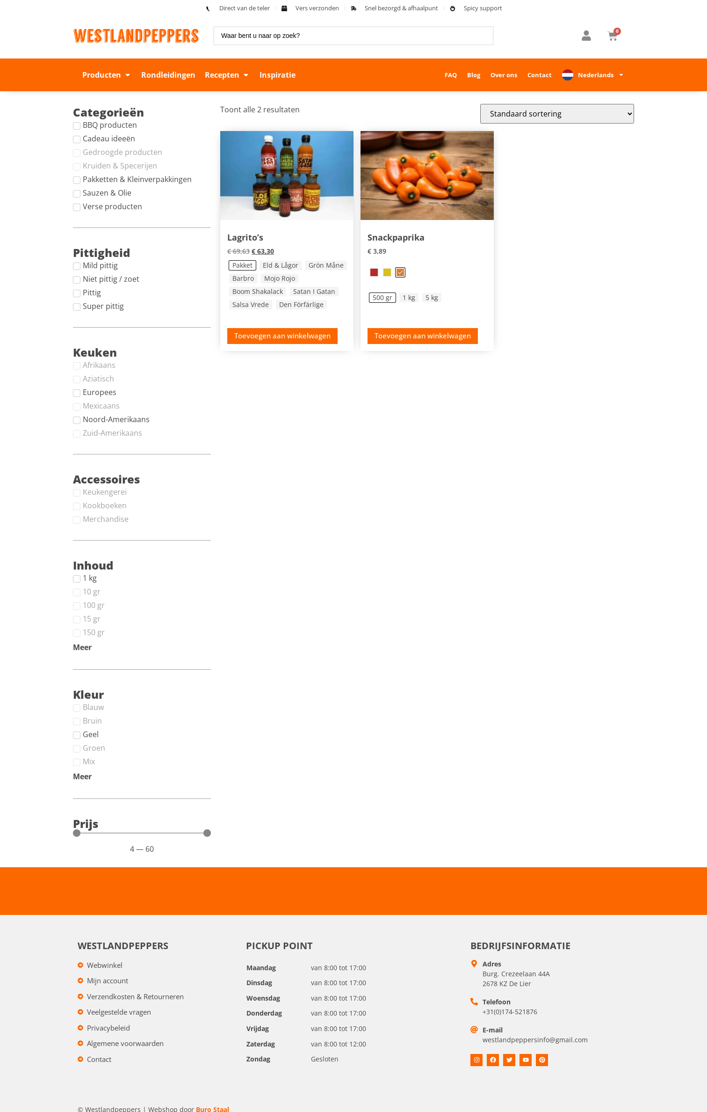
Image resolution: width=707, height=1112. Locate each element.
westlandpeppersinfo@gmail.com (535, 1039)
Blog (473, 75)
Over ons (504, 75)
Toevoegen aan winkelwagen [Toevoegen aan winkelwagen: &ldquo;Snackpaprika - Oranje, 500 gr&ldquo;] (423, 335)
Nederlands (601, 74)
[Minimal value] (142, 833)
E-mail (493, 1029)
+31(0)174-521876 (510, 1011)
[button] (107, 75)
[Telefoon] (474, 1001)
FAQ (451, 75)
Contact (539, 75)
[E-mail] (474, 1029)
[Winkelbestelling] (557, 114)
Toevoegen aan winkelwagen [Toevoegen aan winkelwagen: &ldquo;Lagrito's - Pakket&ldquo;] (282, 335)
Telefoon (497, 1001)
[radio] (242, 265)
